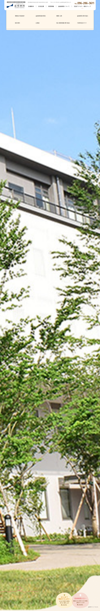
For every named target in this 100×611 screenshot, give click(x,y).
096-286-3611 (84, 3)
